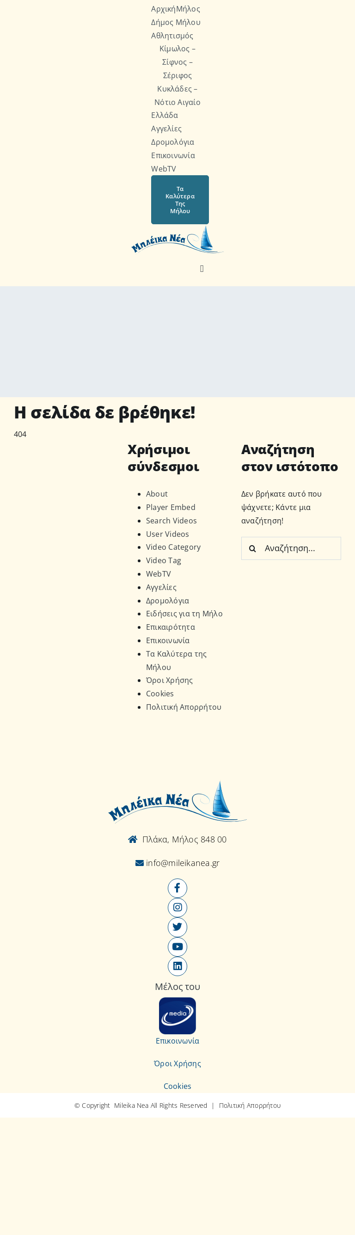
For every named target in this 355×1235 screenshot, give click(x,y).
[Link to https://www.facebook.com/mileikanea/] (177, 888)
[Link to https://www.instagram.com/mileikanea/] (177, 907)
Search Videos (171, 521)
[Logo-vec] (177, 228)
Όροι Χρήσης (169, 680)
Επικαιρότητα (170, 627)
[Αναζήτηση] (202, 269)
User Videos (168, 534)
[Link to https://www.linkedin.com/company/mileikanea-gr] (177, 966)
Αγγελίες (161, 587)
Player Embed (171, 507)
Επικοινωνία (168, 640)
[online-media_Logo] (177, 1001)
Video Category (173, 547)
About (157, 494)
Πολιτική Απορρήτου (183, 707)
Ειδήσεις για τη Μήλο (184, 613)
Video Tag (163, 560)
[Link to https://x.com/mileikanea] (177, 927)
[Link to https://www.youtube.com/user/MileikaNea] (177, 947)
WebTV (158, 574)
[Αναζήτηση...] (291, 548)
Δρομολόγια (167, 601)
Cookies (160, 693)
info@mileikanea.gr (182, 862)
